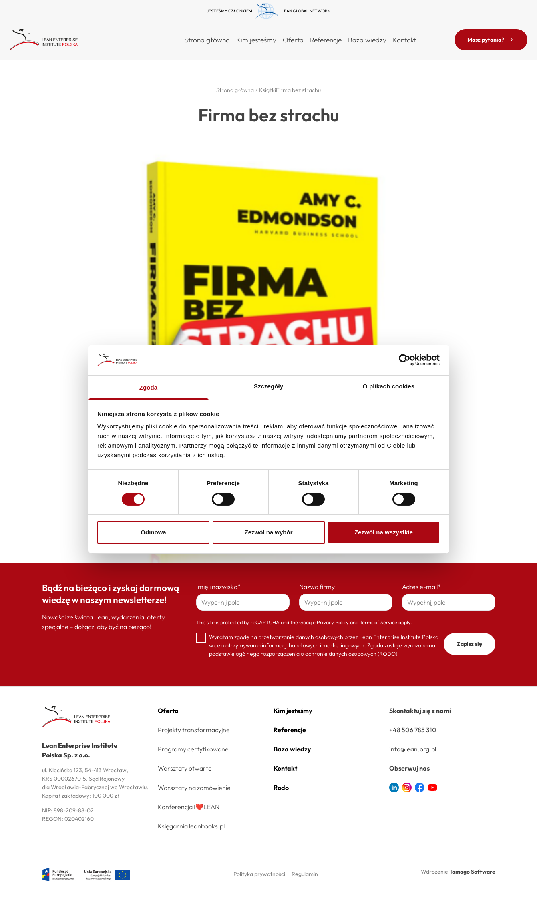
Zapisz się (469, 643)
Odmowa (153, 532)
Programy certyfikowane (193, 749)
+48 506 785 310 (412, 730)
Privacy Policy (333, 622)
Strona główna (207, 40)
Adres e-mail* (421, 587)
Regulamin (305, 874)
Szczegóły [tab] (268, 386)
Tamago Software (472, 871)
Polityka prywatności (259, 874)
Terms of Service (378, 622)
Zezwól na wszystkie (383, 532)
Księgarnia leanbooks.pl (191, 826)
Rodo (281, 787)
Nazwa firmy (317, 587)
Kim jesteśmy (256, 40)
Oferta (168, 711)
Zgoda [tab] (148, 387)
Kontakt (404, 40)
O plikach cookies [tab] (388, 386)
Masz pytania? (491, 39)
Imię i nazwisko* (218, 587)
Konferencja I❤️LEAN (188, 807)
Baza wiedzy (367, 40)
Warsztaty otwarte (185, 768)
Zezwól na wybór (268, 532)
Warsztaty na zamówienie (194, 787)
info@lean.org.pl (412, 749)
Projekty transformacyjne (194, 730)
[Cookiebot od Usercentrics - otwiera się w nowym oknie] (405, 360)
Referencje (326, 40)
